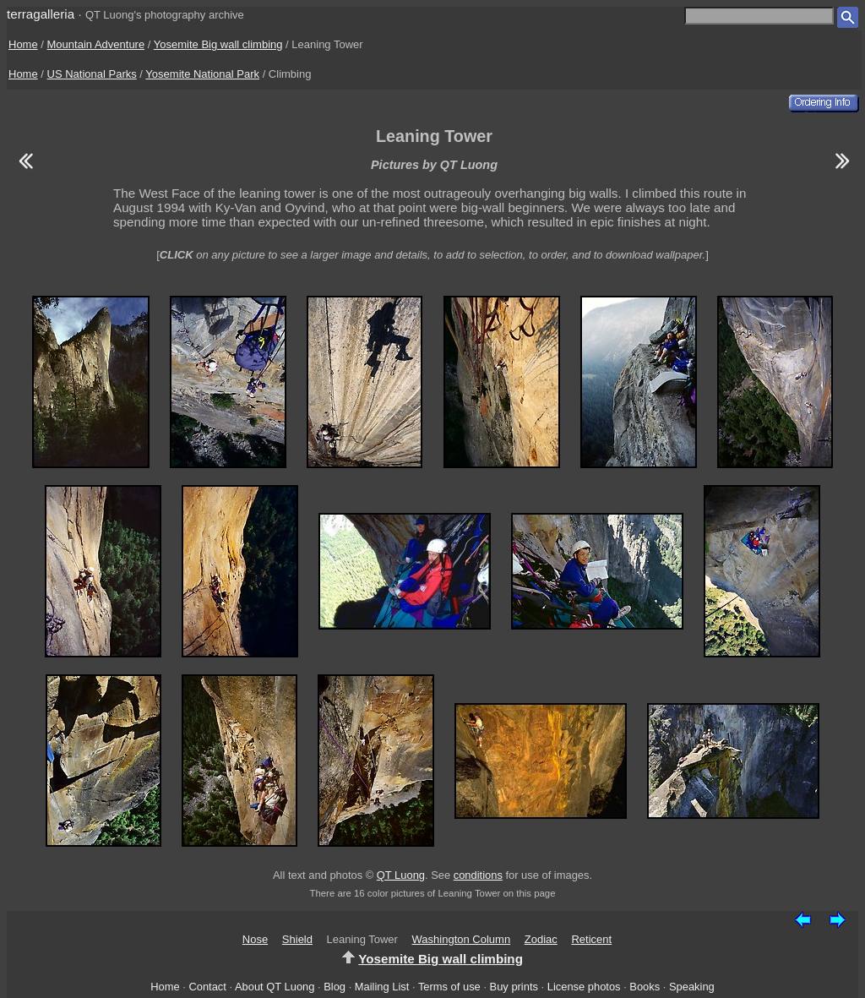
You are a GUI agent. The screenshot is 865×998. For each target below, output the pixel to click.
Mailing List (382, 986)
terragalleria (40, 14)
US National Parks (92, 74)
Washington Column (461, 939)
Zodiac (541, 939)
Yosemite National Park (202, 74)
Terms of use (449, 986)
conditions (478, 875)
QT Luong (401, 875)
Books (644, 986)
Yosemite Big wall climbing (218, 44)
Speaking (692, 986)
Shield (297, 939)
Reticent (591, 939)
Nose (255, 939)
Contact (207, 986)
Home (23, 44)
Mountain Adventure (96, 44)
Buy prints (514, 986)
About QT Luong (274, 986)
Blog (334, 986)
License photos (584, 986)
